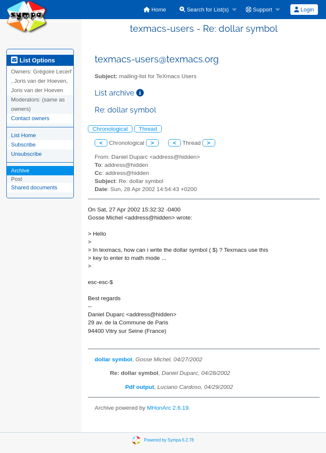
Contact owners (30, 118)
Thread (148, 129)
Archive (20, 170)
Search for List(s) (204, 9)
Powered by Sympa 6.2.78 (169, 439)
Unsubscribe (26, 154)
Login (304, 9)
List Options (33, 60)
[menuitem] (155, 9)
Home (154, 9)
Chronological (110, 129)
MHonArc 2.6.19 (167, 408)
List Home (23, 135)
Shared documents (34, 187)
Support (259, 9)
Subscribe (23, 144)
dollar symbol (113, 359)
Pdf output (139, 387)
